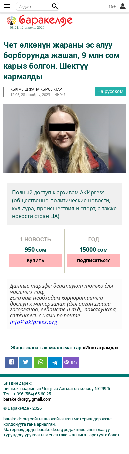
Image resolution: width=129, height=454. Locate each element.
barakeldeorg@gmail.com (27, 399)
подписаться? (93, 260)
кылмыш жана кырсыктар (36, 89)
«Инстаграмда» (101, 347)
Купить (35, 260)
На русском (110, 91)
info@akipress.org (33, 322)
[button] (55, 6)
